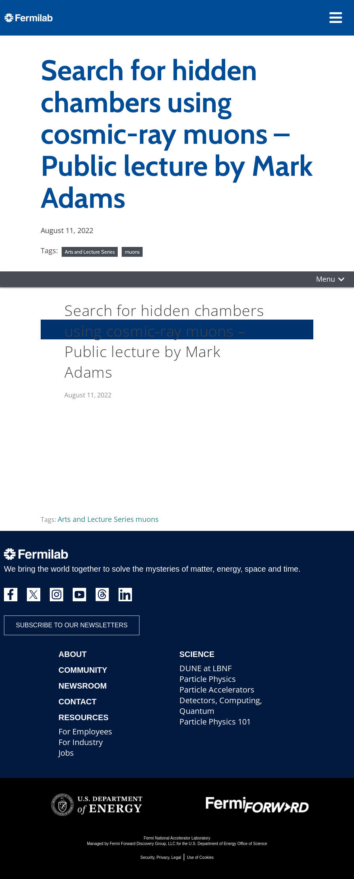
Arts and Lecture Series (90, 251)
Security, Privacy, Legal (160, 857)
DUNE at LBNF (205, 668)
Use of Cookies (200, 857)
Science (197, 654)
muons (132, 251)
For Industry (80, 742)
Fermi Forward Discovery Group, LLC (142, 843)
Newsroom (82, 685)
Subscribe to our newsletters (72, 625)
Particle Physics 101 (215, 721)
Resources (83, 717)
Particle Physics (207, 679)
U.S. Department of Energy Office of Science (228, 843)
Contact (77, 701)
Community (82, 670)
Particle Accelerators (216, 689)
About (72, 654)
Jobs (66, 752)
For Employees (85, 731)
